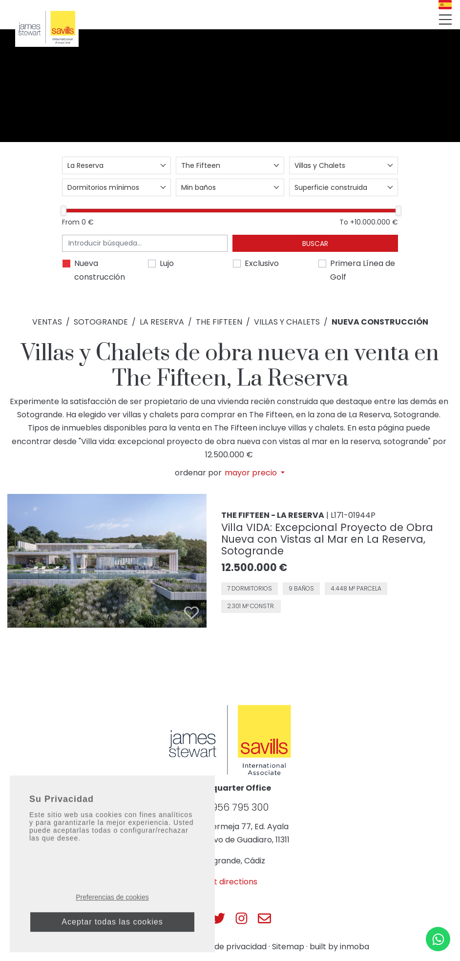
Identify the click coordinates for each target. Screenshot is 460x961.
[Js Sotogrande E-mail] (264, 918)
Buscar (315, 243)
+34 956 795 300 (230, 807)
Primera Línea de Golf (362, 270)
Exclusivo (262, 263)
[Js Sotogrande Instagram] (241, 918)
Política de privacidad (225, 946)
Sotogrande (101, 321)
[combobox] (116, 165)
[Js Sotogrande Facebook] (195, 918)
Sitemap (288, 946)
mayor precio (252, 473)
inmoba (354, 946)
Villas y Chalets (287, 321)
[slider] (63, 210)
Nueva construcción (99, 270)
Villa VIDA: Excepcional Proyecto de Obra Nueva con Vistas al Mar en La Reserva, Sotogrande (327, 539)
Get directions (230, 881)
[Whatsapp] (438, 939)
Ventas (47, 321)
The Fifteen (219, 321)
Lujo (167, 263)
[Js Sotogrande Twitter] (218, 918)
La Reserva (162, 321)
